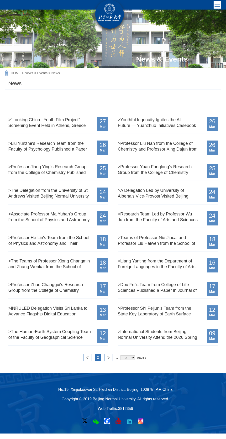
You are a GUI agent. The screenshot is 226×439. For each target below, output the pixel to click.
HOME (16, 73)
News (55, 73)
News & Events (36, 73)
